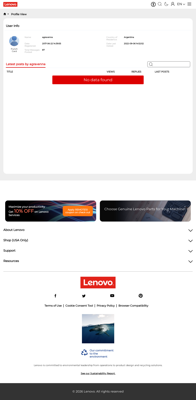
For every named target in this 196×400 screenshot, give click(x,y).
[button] (153, 4)
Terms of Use (53, 305)
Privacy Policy (106, 305)
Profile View (18, 14)
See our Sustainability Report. (98, 373)
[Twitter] (84, 296)
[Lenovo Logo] (11, 4)
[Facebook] (55, 296)
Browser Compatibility (133, 305)
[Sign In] (173, 4)
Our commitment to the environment (102, 353)
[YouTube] (112, 296)
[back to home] (4, 14)
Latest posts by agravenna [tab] (25, 64)
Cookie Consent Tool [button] (79, 305)
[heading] (98, 231)
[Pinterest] (141, 296)
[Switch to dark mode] (166, 4)
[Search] (160, 4)
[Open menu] (189, 4)
